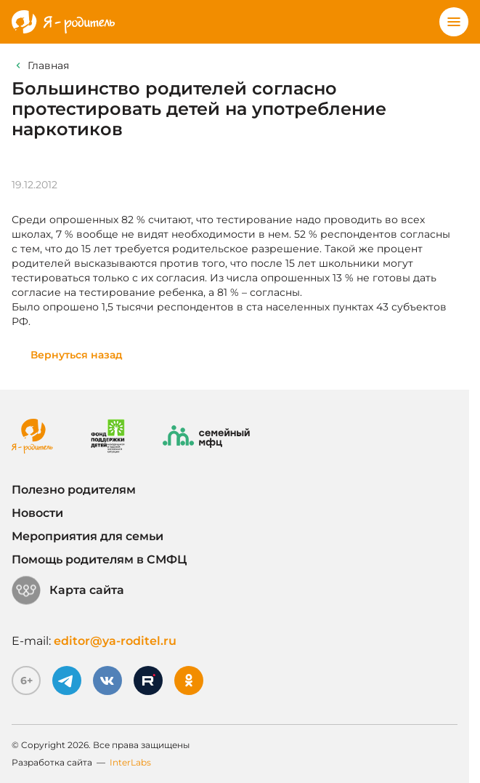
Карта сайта (68, 590)
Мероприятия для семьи (87, 536)
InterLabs (130, 762)
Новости (37, 513)
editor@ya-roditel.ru (115, 641)
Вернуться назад (76, 355)
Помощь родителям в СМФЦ (99, 559)
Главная (48, 65)
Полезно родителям (74, 490)
